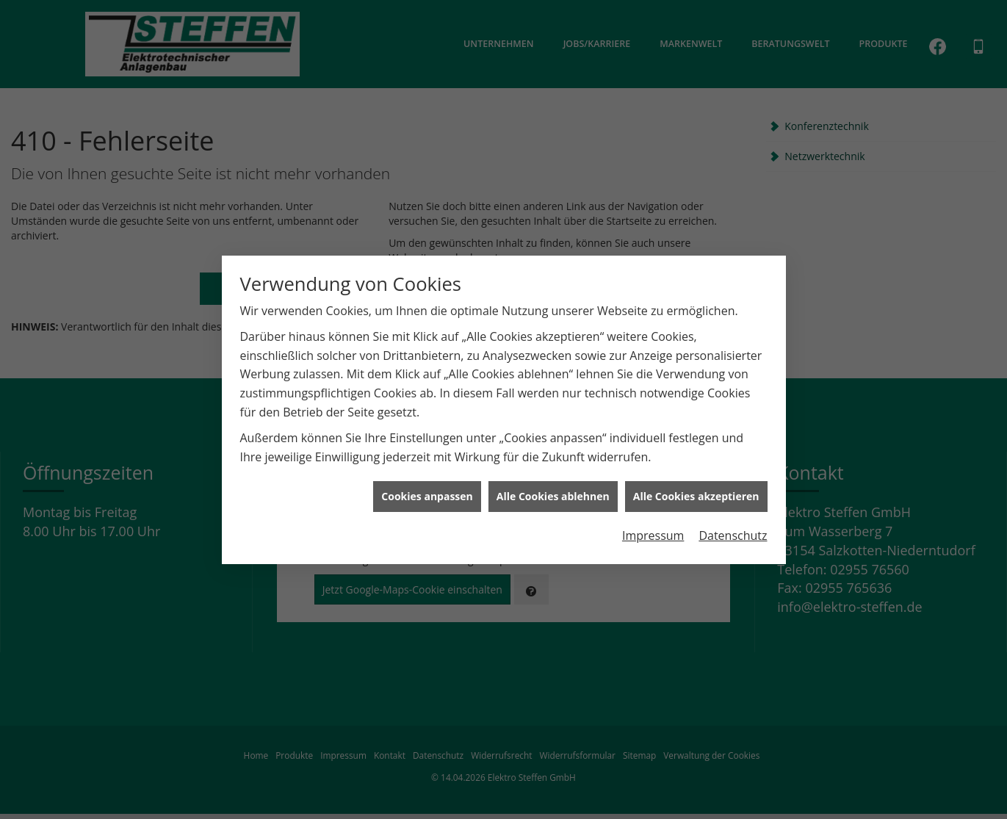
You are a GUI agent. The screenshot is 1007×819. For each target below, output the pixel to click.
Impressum (653, 532)
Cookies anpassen (426, 492)
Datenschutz (733, 532)
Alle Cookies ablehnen (553, 492)
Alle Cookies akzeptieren (696, 492)
